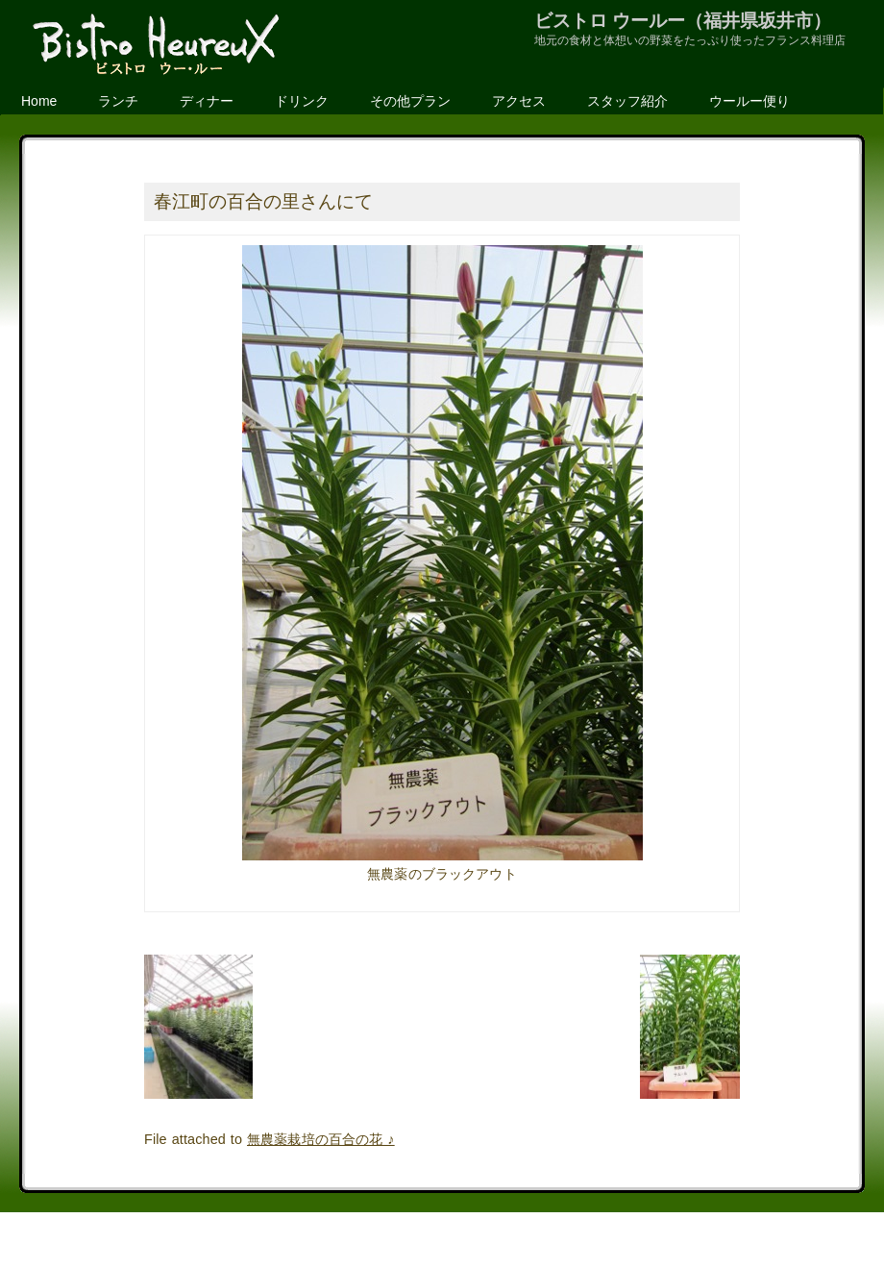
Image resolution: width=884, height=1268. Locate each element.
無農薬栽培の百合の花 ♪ (321, 1139)
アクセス (519, 101)
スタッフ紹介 (627, 101)
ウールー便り (749, 101)
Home (39, 101)
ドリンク (302, 101)
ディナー (206, 101)
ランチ (118, 101)
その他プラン (410, 101)
